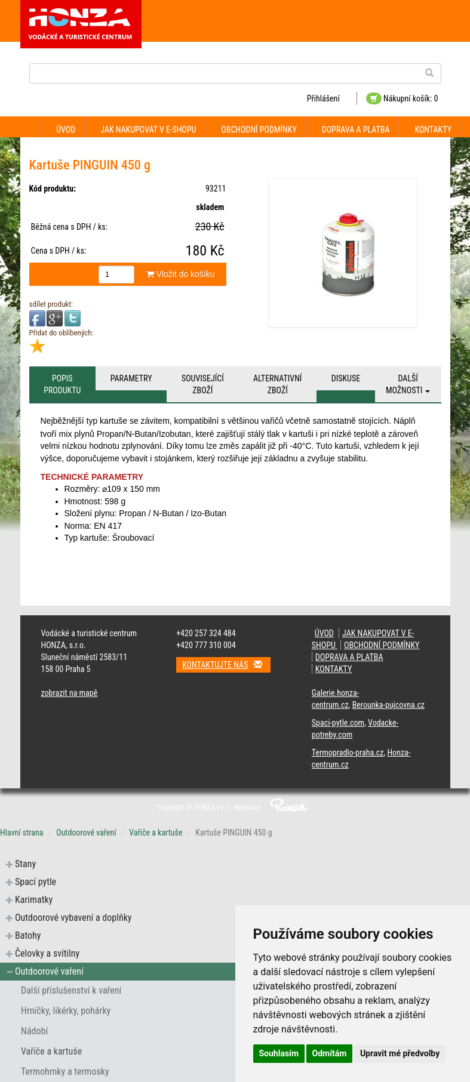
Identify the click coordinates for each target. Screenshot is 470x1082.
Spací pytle (35, 881)
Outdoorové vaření (86, 832)
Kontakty (432, 129)
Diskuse (345, 378)
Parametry (131, 378)
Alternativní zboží (277, 384)
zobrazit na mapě (69, 693)
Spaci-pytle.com (338, 723)
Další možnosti (408, 384)
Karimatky (34, 899)
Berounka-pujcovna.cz (388, 705)
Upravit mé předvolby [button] (400, 1053)
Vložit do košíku (180, 274)
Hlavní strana (22, 832)
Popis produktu (62, 384)
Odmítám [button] (329, 1053)
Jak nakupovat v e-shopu (148, 129)
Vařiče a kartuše (155, 832)
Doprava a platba (356, 129)
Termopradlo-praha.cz (348, 752)
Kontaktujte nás (226, 664)
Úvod (65, 129)
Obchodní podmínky (258, 129)
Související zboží (203, 384)
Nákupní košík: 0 (402, 98)
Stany (25, 864)
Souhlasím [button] (279, 1053)
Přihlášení (323, 98)
